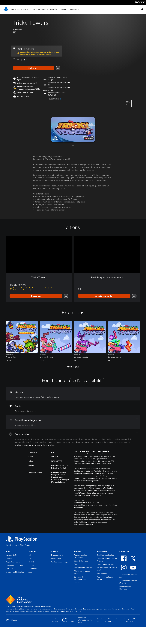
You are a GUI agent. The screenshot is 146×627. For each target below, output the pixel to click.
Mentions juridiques (55, 620)
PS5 (18, 9)
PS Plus (32, 9)
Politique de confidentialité (68, 620)
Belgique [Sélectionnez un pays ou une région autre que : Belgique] (13, 620)
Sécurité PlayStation (81, 561)
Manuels (77, 583)
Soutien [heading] (77, 551)
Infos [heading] (8, 551)
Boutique (63, 9)
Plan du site (100, 620)
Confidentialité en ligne (60, 562)
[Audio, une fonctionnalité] (73, 408)
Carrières (9, 558)
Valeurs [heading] (54, 551)
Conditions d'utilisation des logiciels (113, 620)
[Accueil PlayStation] (5, 9)
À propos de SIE (11, 555)
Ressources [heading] (102, 551)
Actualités (53, 9)
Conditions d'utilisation (105, 555)
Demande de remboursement (80, 578)
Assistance (73, 9)
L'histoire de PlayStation (15, 572)
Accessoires (42, 9)
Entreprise (9, 568)
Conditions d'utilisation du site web (85, 620)
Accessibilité (56, 558)
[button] (59, 87)
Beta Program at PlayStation (125, 587)
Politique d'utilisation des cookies (132, 620)
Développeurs (102, 573)
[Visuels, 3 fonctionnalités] (73, 394)
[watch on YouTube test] (89, 138)
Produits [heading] (32, 551)
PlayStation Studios (13, 562)
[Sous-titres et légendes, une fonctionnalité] (73, 422)
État (75, 564)
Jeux (12, 9)
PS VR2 (31, 562)
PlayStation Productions (14, 565)
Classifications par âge (105, 564)
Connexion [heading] (124, 551)
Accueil (8, 545)
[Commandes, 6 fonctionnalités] (73, 438)
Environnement (57, 555)
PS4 (24, 9)
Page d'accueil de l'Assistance (80, 556)
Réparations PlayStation (83, 568)
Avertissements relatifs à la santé (86, 503)
